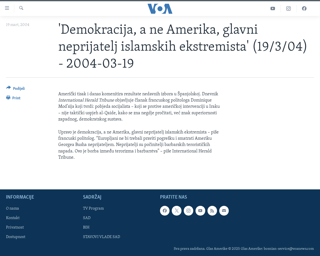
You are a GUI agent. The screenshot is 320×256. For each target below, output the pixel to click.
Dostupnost (15, 237)
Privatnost (15, 228)
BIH (86, 228)
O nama (12, 209)
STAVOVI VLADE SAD (101, 237)
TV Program (93, 209)
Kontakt (13, 218)
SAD (86, 218)
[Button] (15, 89)
